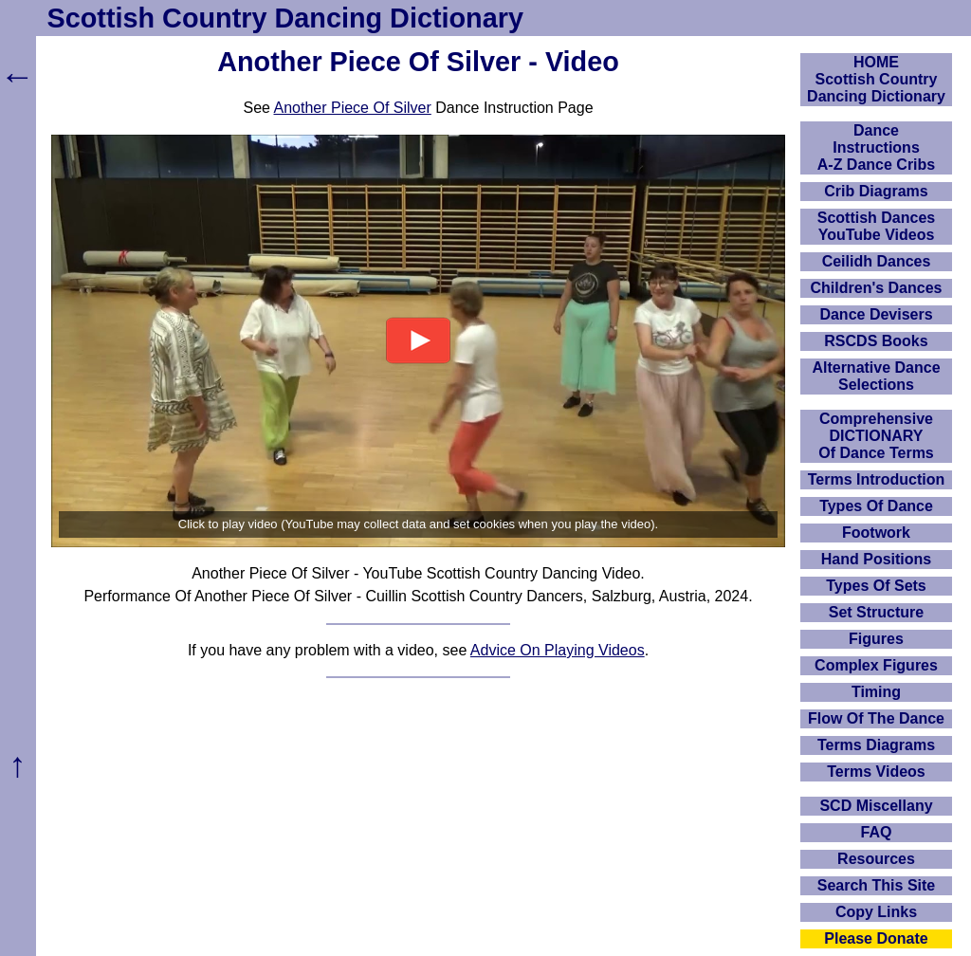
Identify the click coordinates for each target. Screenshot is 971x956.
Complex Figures (876, 665)
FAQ (876, 832)
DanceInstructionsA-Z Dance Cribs (876, 147)
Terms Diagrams (876, 745)
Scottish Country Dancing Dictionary (285, 18)
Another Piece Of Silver (352, 108)
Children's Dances (877, 288)
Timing (876, 692)
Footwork (876, 532)
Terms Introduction (876, 479)
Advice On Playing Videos (557, 650)
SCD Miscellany (875, 806)
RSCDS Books (875, 341)
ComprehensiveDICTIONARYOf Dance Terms (876, 436)
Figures (876, 639)
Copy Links (876, 912)
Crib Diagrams (875, 191)
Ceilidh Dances (876, 261)
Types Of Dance (876, 506)
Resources (876, 859)
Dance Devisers (875, 314)
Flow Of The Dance (876, 718)
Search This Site (876, 885)
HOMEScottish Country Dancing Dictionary (876, 79)
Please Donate (875, 938)
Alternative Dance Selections (876, 376)
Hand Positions (876, 559)
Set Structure (876, 612)
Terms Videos (876, 771)
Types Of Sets (876, 586)
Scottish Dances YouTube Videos (876, 226)
